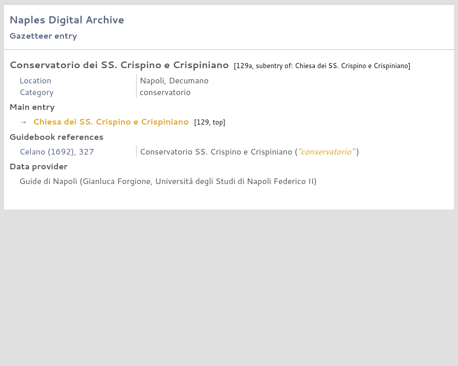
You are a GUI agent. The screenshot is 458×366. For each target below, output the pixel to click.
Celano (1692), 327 (56, 151)
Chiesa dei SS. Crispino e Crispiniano (110, 121)
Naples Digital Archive (66, 19)
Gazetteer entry (43, 35)
